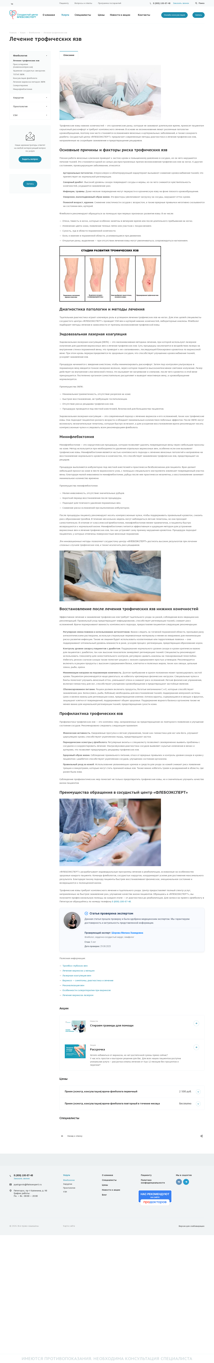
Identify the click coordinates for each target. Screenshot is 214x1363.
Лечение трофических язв (26, 60)
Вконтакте (12, 3)
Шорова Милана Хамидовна (127, 932)
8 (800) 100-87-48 (161, 3)
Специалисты (83, 14)
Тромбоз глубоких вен (75, 965)
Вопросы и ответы (83, 3)
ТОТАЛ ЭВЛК (19, 74)
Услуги (65, 14)
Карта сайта (69, 1226)
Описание (68, 55)
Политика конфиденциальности (153, 1181)
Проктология (31, 106)
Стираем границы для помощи (111, 1025)
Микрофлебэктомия (22, 89)
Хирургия (31, 97)
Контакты (144, 14)
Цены (101, 14)
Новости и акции (120, 14)
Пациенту (64, 3)
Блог (104, 1194)
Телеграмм (186, 1182)
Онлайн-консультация (174, 15)
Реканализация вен (73, 985)
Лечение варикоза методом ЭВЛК (29, 82)
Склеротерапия (20, 85)
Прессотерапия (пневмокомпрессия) (23, 65)
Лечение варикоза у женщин (78, 970)
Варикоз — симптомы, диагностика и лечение (87, 980)
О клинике (49, 14)
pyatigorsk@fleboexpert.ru (28, 1184)
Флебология (31, 55)
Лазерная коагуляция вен (76, 975)
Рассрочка (97, 1049)
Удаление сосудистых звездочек (29, 70)
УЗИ (31, 115)
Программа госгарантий (109, 3)
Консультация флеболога (25, 78)
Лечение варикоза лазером (77, 995)
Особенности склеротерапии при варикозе (86, 990)
